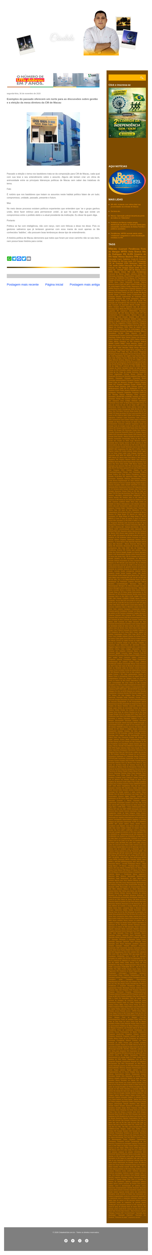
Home (10, 63)
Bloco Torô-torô (124, 411)
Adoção (111, 539)
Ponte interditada (114, 1015)
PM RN (111, 962)
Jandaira (143, 298)
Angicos (116, 331)
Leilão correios (141, 842)
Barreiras (128, 588)
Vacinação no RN (114, 1158)
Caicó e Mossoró (127, 607)
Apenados (143, 552)
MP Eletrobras (120, 855)
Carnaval (122, 294)
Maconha (111, 876)
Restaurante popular (139, 1074)
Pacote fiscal (131, 969)
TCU (116, 1127)
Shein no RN (131, 491)
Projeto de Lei (123, 1038)
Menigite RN (142, 884)
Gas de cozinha (140, 786)
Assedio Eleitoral (114, 560)
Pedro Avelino (125, 390)
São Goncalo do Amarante (136, 302)
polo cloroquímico (122, 506)
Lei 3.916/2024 (130, 836)
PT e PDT (142, 388)
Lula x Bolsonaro (133, 849)
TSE (110, 265)
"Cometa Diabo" (120, 508)
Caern (119, 259)
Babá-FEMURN (130, 579)
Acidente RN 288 (134, 533)
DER (128, 428)
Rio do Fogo (141, 1080)
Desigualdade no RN (124, 701)
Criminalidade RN (118, 682)
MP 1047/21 (142, 853)
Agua (110, 544)
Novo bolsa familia (122, 464)
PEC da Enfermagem (135, 466)
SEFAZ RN (112, 1091)
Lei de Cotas (121, 840)
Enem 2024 (129, 339)
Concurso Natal (126, 653)
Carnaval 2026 (113, 617)
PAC (126, 466)
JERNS (111, 823)
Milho (114, 889)
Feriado (116, 760)
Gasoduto (112, 788)
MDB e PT (142, 345)
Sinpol (116, 1114)
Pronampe (112, 1040)
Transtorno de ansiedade (123, 1143)
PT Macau (137, 290)
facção (111, 1192)
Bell (145, 588)
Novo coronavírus (118, 916)
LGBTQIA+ (129, 830)
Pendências (134, 249)
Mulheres (118, 903)
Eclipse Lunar (141, 716)
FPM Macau (129, 278)
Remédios (112, 396)
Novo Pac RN (127, 914)
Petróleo (129, 470)
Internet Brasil (114, 386)
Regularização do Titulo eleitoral (128, 480)
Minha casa (135, 459)
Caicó (122, 282)
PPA (144, 962)
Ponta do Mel (121, 1013)
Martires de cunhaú (139, 880)
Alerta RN (112, 546)
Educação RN (130, 265)
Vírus (132, 1175)
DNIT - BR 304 (128, 689)
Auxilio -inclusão (114, 571)
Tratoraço (134, 1143)
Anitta (110, 552)
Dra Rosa (143, 712)
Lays (134, 832)
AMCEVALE (133, 311)
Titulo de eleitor (135, 327)
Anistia (144, 550)
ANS (144, 529)
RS (110, 394)
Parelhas (126, 975)
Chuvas (122, 335)
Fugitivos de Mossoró (115, 781)
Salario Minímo (119, 1095)
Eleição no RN (119, 339)
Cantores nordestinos (127, 613)
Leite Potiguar (131, 453)
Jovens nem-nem (140, 826)
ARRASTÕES (113, 531)
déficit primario (118, 1190)
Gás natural (112, 805)
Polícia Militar (141, 1011)
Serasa (124, 491)
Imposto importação (130, 811)
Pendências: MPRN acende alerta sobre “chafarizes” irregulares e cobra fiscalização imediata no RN (128, 235)
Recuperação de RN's (133, 1063)
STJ (139, 485)
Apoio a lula (112, 554)
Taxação (119, 1131)
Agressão (132, 541)
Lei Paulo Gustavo (127, 345)
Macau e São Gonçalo (138, 457)
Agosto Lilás (124, 541)
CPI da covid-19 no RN (131, 602)
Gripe (131, 798)
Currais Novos (129, 374)
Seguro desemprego (115, 1103)
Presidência (112, 1030)
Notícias (111, 300)
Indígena (132, 813)
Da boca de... (116, 211)
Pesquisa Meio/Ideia (139, 990)
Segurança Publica (127, 1101)
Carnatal (125, 368)
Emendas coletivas (127, 733)
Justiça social (137, 451)
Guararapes (121, 802)
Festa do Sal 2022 (114, 769)
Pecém (127, 983)
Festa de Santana (129, 765)
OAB (121, 388)
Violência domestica (139, 1171)
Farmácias (142, 754)
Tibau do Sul (138, 493)
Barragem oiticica (119, 588)
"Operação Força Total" (116, 403)
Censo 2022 (127, 634)
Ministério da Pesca (115, 895)
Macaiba (125, 347)
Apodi (144, 292)
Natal (115, 257)
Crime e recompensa (120, 676)
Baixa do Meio (141, 579)
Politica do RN (117, 261)
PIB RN (127, 958)
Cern (123, 422)
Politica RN (141, 265)
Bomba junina (137, 594)
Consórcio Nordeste (139, 370)
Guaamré (136, 798)
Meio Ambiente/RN (131, 884)
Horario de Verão (131, 805)
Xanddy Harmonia (134, 1177)
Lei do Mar (128, 840)
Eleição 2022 (122, 270)
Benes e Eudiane (125, 590)
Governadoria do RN (115, 445)
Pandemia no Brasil (126, 971)
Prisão (128, 286)
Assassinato (113, 313)
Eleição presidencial (139, 729)
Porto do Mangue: (129, 1017)
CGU (140, 596)
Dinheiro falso (141, 706)
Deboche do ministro (133, 691)
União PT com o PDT (135, 1150)
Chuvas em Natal (131, 422)
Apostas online (130, 554)
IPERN (129, 809)
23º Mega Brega (121, 516)
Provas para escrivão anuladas (135, 1042)
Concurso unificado (124, 424)
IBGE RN (123, 309)
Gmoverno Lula (129, 794)
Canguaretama (114, 335)
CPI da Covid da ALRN (133, 413)
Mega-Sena (121, 884)
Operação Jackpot (115, 935)
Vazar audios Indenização (117, 1162)
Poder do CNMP (128, 1002)
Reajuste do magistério (138, 1061)
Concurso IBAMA (114, 653)
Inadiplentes (112, 813)
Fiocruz (111, 773)
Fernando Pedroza (115, 762)
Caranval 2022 (120, 615)
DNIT (121, 689)
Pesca (144, 988)
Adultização (131, 539)
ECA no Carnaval (124, 714)
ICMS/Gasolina (136, 807)
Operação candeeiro (132, 943)
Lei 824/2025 (113, 834)
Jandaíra (123, 386)
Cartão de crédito (134, 626)
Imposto (121, 811)
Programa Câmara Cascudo (136, 1034)
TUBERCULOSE (114, 1129)
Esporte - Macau (123, 436)
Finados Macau (132, 771)
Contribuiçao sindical (115, 663)
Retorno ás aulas (133, 1078)
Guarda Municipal (126, 447)
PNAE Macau (129, 962)
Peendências (134, 983)
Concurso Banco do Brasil (136, 651)
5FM (129, 520)
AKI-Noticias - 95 (136, 527)
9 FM (118, 525)
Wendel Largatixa (140, 1175)
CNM (122, 288)
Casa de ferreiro (118, 628)
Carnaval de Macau (116, 274)
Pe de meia (132, 468)
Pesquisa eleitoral (114, 994)
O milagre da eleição (120, 922)
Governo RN (113, 290)
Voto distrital (116, 1175)
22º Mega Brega (120, 514)
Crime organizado (115, 374)
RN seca (143, 1053)
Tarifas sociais (141, 1129)
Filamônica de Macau (115, 771)
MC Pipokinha (133, 851)
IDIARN (133, 319)
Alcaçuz (121, 360)
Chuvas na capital (122, 640)
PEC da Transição (122, 954)
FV (141, 436)
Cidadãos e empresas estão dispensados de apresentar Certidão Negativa (127, 645)
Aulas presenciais (114, 565)
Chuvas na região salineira (137, 640)
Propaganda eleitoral (124, 1040)
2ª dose (116, 518)
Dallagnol (111, 691)
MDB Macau (112, 853)
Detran (128, 337)
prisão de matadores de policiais (128, 1202)
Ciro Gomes (142, 422)
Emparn (116, 307)
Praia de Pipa (113, 1021)
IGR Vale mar (117, 809)
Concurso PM (113, 655)
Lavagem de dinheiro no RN (124, 832)
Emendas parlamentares (117, 380)
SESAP (128, 485)
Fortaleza (111, 777)
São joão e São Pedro (120, 1124)
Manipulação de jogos (128, 878)
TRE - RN (121, 1127)
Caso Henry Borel (131, 628)
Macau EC (115, 457)
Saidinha (133, 1093)
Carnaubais (141, 261)
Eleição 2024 (134, 317)
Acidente (143, 405)
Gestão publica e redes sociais (130, 792)
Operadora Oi (141, 922)
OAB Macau (133, 464)
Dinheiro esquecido (129, 706)
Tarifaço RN (112, 1131)
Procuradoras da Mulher (129, 1032)
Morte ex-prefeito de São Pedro (125, 901)
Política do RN (126, 300)
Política (129, 323)
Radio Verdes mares (139, 1057)
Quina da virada (138, 1047)
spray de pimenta (120, 1206)
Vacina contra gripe (134, 1154)
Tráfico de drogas (122, 1145)
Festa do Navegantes (130, 767)
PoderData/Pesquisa (115, 472)
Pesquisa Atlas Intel (115, 990)
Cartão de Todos (123, 626)
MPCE (138, 855)
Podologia (112, 354)
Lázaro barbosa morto (122, 851)
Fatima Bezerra (140, 339)
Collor (122, 649)
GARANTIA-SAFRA (140, 783)
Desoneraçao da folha (115, 704)
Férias (131, 783)
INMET (122, 343)
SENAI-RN (119, 1091)
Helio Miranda (124, 319)
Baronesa (133, 584)
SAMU (123, 485)
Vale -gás (137, 1158)
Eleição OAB (142, 727)
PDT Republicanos (117, 952)
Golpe (137, 794)
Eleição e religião (126, 729)
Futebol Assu (113, 783)
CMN (110, 598)
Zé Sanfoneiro (119, 1181)
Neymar (111, 912)
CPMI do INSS (122, 415)
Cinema (123, 647)
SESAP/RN (120, 396)
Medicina (114, 884)
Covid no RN (130, 426)
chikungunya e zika (127, 504)
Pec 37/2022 (142, 981)
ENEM (121, 265)
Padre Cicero (141, 969)
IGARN (116, 343)
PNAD (122, 962)
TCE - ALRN (135, 1124)
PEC (125, 952)
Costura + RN (118, 674)
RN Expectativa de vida (135, 1051)
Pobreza (119, 1002)
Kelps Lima (141, 319)
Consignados (142, 659)
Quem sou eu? (27, 63)
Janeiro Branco (140, 823)
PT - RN (135, 967)
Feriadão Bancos (140, 760)
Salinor (127, 1095)
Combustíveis (113, 424)
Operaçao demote (127, 924)
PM (145, 960)
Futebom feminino (123, 783)
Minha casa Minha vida (129, 891)
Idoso (116, 811)
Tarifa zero (131, 1129)
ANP (138, 405)
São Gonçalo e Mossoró (129, 1120)
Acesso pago (123, 533)
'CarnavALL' (142, 508)
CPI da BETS (131, 600)
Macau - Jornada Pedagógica (125, 863)
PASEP (128, 950)
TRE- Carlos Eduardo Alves (134, 1127)
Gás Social (142, 802)
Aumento (122, 331)
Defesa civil (116, 695)
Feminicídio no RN (132, 758)
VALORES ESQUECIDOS (123, 495)
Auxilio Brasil (113, 294)
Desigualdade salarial (139, 701)
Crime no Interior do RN (117, 680)
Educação (112, 259)
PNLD (137, 962)
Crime (143, 270)
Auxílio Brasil (116, 364)
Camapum (127, 609)
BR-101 (111, 579)
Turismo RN (135, 398)
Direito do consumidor (125, 708)
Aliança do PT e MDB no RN (135, 360)
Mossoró (142, 257)
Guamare (117, 447)
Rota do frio (112, 1084)
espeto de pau (141, 1190)
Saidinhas (140, 1093)
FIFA (144, 746)
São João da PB (118, 1122)
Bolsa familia (127, 592)
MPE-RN (143, 855)
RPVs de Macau (121, 1055)
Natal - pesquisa (123, 908)
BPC (128, 577)
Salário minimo (135, 1095)
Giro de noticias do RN (138, 443)
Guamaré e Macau (124, 800)
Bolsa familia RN (135, 411)
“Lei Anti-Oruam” (129, 1213)
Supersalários (133, 1118)
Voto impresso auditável (117, 501)
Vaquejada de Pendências (125, 1160)
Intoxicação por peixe (131, 817)
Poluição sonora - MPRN (128, 1011)
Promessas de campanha (137, 1038)
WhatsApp (124, 1177)
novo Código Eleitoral (128, 400)
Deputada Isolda (121, 697)
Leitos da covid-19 (114, 845)
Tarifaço (119, 358)
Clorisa (117, 649)
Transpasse (112, 1141)
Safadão (127, 1093)
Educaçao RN (121, 276)
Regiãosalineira (113, 1072)
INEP (124, 809)
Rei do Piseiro (124, 1072)
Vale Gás (143, 1158)
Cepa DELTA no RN (139, 634)
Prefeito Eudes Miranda (122, 1023)
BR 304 (121, 313)
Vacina (111, 497)
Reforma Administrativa (132, 478)
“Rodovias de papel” (121, 1217)
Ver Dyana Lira (130, 499)
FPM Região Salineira (119, 748)
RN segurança (127, 476)
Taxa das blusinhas (124, 493)
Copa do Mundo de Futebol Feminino (134, 666)
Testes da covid (138, 1135)
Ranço (124, 1059)
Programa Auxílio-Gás (116, 1034)
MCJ (136, 345)
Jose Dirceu (130, 826)
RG (145, 1047)
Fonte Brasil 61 (127, 775)
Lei (145, 386)
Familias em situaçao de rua (129, 754)
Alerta (144, 544)
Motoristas (112, 903)
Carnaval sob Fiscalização (117, 624)
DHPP (117, 689)
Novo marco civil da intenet (129, 918)
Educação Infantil (120, 722)
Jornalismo (112, 826)
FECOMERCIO (129, 746)
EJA (124, 716)
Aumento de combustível (117, 362)
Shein (118, 1110)
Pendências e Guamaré (117, 985)
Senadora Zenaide (115, 1108)
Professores (142, 1032)
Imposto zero (141, 811)
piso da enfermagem (132, 329)
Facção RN (138, 748)
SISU (144, 356)
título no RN (142, 1206)
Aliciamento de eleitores (131, 546)
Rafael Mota (137, 476)
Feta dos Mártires (140, 769)
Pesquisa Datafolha (124, 392)
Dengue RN (120, 430)
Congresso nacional (115, 659)
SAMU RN (142, 1089)
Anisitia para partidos (133, 550)
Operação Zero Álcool (116, 943)
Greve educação (140, 445)
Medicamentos (114, 388)
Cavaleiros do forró (117, 632)
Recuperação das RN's (116, 1063)
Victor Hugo (131, 1169)
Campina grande (114, 611)
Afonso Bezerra (125, 257)
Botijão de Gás (140, 364)
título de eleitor (132, 1206)
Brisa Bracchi (131, 333)
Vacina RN (131, 358)
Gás (136, 802)
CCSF (131, 596)
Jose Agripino (120, 826)
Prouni (131, 354)
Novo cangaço (136, 350)
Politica (123, 286)
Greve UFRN (113, 319)
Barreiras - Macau (137, 588)
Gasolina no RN (126, 341)
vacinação (142, 400)
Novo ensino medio (115, 918)
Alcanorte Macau (135, 544)
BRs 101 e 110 (119, 579)
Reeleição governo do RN (121, 1065)
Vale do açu (112, 1160)
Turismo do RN (114, 1148)
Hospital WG (142, 805)
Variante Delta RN (140, 1160)
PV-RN (124, 969)
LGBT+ (123, 830)
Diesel (131, 432)
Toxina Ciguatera (129, 1139)
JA (138, 821)
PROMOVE (112, 965)
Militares (119, 889)
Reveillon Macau (114, 1080)
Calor (138, 417)
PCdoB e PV (138, 950)
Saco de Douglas (119, 1093)
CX (145, 333)
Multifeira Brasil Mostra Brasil (118, 462)
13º (142, 329)
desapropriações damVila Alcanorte (127, 1188)
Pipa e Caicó (113, 998)
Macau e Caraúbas (134, 872)
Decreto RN (127, 693)
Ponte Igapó (130, 1013)
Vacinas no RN (113, 1156)
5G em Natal (131, 405)
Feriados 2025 (124, 760)
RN (124, 254)
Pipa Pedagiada (141, 996)
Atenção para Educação (127, 562)
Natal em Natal (124, 350)
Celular (127, 419)
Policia (117, 300)
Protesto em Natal (139, 1040)
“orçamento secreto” (134, 1217)
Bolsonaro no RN (114, 594)
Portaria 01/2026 (125, 1015)
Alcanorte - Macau (123, 544)
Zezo (128, 1179)
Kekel (141, 828)
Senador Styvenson (115, 491)
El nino (132, 724)
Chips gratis (119, 638)
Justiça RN (117, 451)
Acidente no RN (114, 537)
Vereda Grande (124, 1166)
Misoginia (126, 895)
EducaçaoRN (119, 720)
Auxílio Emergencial (124, 409)
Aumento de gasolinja (139, 567)
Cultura (138, 685)
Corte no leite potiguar (133, 672)
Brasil (131, 268)
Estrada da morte (134, 436)
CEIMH (136, 596)
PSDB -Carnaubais (115, 967)
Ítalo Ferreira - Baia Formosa (130, 1211)
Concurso (128, 335)
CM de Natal (113, 366)
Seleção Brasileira (129, 1103)
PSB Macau (120, 965)
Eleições (120, 731)
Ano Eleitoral (117, 552)
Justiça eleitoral (127, 451)
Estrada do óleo (130, 741)
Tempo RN (120, 398)
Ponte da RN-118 (140, 1013)
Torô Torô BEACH (130, 1137)
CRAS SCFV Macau (134, 415)
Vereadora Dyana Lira (132, 1164)
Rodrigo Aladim (135, 483)
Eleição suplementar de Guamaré (128, 296)
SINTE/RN (134, 485)
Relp (137, 1072)
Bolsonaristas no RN (139, 592)
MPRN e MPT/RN (114, 861)
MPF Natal (117, 347)
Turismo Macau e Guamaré (137, 1145)
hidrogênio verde (114, 1194)
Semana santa (118, 489)
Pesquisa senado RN (139, 994)
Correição (121, 670)
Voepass (137, 1173)
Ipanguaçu (135, 298)
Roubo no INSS (133, 1084)
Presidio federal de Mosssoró (136, 1028)
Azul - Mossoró (141, 575)
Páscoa (135, 1044)
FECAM (121, 746)
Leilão (124, 453)
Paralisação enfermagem (118, 973)
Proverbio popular (114, 1044)
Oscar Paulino (120, 950)
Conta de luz (113, 372)
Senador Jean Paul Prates (137, 489)
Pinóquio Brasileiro (126, 996)
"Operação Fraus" (132, 508)
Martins (130, 880)
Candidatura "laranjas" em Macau (130, 611)
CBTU (127, 596)
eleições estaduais (140, 504)
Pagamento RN (114, 971)
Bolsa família (130, 313)
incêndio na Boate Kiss (127, 1194)
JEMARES (142, 821)
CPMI (110, 605)
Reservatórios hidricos (122, 1074)
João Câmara (132, 386)
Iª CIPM (137, 449)
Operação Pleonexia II (120, 939)
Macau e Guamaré (133, 309)
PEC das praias (134, 954)
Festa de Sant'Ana (115, 765)
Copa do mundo (128, 668)
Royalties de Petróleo (127, 1087)
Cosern (121, 315)
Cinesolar (129, 647)
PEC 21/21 (112, 954)
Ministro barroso (125, 893)
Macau (113, 248)
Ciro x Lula (136, 647)
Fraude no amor (135, 779)
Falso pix (121, 752)
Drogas (111, 714)
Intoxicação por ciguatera (116, 817)
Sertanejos (112, 1110)
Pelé (110, 470)
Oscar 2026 (112, 950)
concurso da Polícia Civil (131, 1183)
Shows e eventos (126, 1112)
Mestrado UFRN (114, 887)
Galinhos (126, 259)
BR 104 (132, 577)
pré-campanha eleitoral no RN (126, 1204)
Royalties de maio (140, 1087)
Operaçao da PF (114, 924)
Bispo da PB (118, 592)
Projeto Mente (113, 1038)
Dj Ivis (137, 710)
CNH (137, 313)
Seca (140, 1099)
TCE (137, 280)
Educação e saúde (123, 724)
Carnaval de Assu (117, 619)
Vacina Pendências (122, 1154)
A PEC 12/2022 (125, 525)
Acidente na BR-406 (126, 535)
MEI (118, 853)
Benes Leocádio (114, 590)
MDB (117, 455)
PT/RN (111, 969)
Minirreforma (142, 891)
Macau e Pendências (123, 874)
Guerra (134, 447)
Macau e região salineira (118, 321)
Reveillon (143, 1078)
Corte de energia (119, 426)
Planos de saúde (140, 1000)
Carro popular (136, 624)
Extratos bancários (140, 744)
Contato (46, 63)
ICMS (137, 268)
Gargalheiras (126, 786)
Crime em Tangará (125, 678)
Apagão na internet (133, 552)
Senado (125, 489)
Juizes (118, 828)
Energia (136, 282)
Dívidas (116, 714)
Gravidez (133, 796)
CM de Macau (134, 270)
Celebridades (118, 634)
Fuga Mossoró (135, 440)
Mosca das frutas (140, 901)
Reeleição (120, 478)
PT (126, 280)
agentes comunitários (133, 1181)
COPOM (143, 598)
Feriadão (132, 760)
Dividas (117, 710)
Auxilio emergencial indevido (130, 571)
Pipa (134, 996)
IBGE (119, 280)
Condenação (142, 657)
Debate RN (112, 430)
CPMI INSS (116, 605)
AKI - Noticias (125, 527)
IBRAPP (111, 449)
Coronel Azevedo (140, 668)
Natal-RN (142, 263)
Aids (114, 544)
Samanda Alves (113, 487)
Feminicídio (117, 438)
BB (123, 364)
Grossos (111, 447)
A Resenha (134, 525)
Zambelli (143, 1177)
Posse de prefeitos (127, 1019)
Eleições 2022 (141, 288)
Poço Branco (126, 474)
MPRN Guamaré (130, 859)
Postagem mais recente (23, 284)
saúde (115, 265)
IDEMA (138, 384)
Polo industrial (141, 1009)
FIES (144, 296)
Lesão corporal (133, 845)
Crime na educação (139, 678)
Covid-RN (142, 372)
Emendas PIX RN (114, 733)
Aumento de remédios (116, 569)
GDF (110, 786)
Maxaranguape (131, 882)
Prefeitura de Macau (126, 1026)
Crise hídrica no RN (132, 682)
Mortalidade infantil (136, 897)
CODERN (125, 598)
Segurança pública (126, 325)
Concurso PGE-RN (139, 653)
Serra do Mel (138, 325)
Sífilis (129, 1124)
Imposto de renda (123, 298)
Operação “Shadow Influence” (126, 945)
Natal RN (135, 321)
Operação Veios (128, 941)
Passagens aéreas (127, 977)
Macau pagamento (139, 874)
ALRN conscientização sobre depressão (128, 529)
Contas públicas (140, 661)
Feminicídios (126, 438)
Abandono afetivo (126, 531)
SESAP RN (131, 280)
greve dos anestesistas (138, 1192)
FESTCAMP (138, 746)
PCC (132, 950)
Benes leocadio (129, 364)
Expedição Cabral (127, 744)
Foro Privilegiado (140, 775)
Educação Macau (122, 434)
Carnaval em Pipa (139, 621)
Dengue (125, 268)
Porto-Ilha (143, 1017)
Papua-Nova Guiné (139, 971)
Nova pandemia (118, 914)
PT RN (116, 468)
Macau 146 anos (114, 868)
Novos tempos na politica (132, 920)
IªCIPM (134, 821)
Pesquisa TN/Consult (116, 992)
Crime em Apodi (133, 676)
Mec (122, 280)
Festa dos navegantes (127, 769)
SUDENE (128, 396)
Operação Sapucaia (115, 941)
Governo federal (140, 341)
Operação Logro (140, 935)
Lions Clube (112, 847)
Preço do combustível (125, 1030)
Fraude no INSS (123, 440)
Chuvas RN (113, 278)
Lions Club (142, 845)
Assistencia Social (140, 560)
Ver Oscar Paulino (118, 1164)
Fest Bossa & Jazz (139, 762)
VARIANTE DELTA (139, 495)
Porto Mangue (114, 1017)
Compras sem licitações (117, 651)
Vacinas (143, 1154)
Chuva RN (127, 638)
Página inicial (54, 284)
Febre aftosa (113, 341)
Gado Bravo (117, 786)
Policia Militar (118, 1004)
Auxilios (128, 573)
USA (118, 1150)
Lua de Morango (133, 847)
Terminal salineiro (117, 1135)
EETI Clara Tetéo (136, 714)
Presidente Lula (121, 1028)
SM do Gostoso (135, 1091)
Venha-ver (122, 499)
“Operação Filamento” (125, 1215)
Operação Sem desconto (117, 466)
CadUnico (118, 607)
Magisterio (112, 459)
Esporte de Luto (119, 741)
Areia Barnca (131, 407)
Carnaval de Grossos (130, 619)
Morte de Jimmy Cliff (128, 899)
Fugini (144, 779)
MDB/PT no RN (132, 455)
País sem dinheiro (131, 981)
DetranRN (128, 282)
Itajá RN (131, 449)
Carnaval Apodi (135, 617)
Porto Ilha (143, 1015)
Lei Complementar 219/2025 (128, 838)
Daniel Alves (134, 428)
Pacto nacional (124, 468)
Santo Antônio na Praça (120, 1099)
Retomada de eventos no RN (136, 1076)
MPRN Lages (141, 859)
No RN (125, 912)
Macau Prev (137, 870)
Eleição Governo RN (130, 727)
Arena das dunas (116, 556)
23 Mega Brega (129, 403)
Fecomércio (112, 756)
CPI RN (143, 313)
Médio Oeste (113, 908)
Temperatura (119, 1133)
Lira (126, 847)
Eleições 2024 (141, 434)
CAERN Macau (140, 276)
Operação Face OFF (132, 931)
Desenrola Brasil (115, 317)
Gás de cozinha (139, 307)
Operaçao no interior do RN (118, 927)
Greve (117, 284)
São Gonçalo (116, 1120)
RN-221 (111, 1055)
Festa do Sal (141, 767)
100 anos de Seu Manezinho (128, 510)
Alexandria (119, 546)
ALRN (130, 254)
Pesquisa (142, 352)
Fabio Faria (130, 748)
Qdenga (119, 1047)
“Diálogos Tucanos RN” (116, 1213)
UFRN (111, 282)
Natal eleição (132, 462)
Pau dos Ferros (132, 352)
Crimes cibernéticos (132, 680)
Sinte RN (122, 1114)
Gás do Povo (141, 447)
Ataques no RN (114, 562)
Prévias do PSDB (126, 1044)
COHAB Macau (134, 598)
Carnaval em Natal (125, 621)
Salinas (143, 485)
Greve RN (125, 272)
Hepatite (123, 805)
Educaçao (112, 276)
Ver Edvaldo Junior (132, 1162)
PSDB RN (138, 284)
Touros (124, 358)
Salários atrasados (121, 1097)
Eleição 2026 (132, 434)
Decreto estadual (131, 376)
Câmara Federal (121, 428)
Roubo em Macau (122, 1084)
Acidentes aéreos (125, 537)
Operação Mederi (114, 937)
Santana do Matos (139, 396)
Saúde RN (137, 292)
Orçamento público (140, 948)
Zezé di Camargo (137, 1179)
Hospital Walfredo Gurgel (126, 384)
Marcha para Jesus (121, 880)
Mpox (116, 350)
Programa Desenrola (115, 1036)
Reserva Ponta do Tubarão (121, 483)
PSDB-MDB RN (127, 967)
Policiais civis (127, 472)
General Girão (117, 790)
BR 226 (138, 577)
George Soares (124, 443)
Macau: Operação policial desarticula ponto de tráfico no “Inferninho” (128, 217)
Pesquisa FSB (127, 990)
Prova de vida (139, 354)
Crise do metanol (140, 426)
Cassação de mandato (130, 630)
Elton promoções (140, 731)
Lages (144, 451)
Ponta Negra (113, 1013)
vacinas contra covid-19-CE (117, 1209)
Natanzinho (118, 910)
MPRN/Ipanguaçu (126, 861)
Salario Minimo (114, 325)
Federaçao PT (121, 756)
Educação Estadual (131, 720)
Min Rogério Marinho (123, 459)
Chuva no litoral (136, 638)
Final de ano (142, 771)
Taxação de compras (139, 1131)
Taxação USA (127, 1131)
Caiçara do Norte (115, 368)
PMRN (117, 962)
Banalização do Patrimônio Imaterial (121, 581)
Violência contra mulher (123, 1171)
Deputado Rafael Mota (117, 337)
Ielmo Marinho (131, 343)
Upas (144, 1150)
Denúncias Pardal (131, 430)
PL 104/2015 (115, 960)
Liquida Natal (121, 847)
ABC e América (116, 527)
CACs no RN (119, 596)
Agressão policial (140, 541)
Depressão (112, 697)
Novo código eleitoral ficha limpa (135, 916)
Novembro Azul (141, 462)
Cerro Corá (112, 636)
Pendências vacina (133, 985)
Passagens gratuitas (139, 977)
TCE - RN (143, 1124)
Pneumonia (112, 1002)
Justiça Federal (126, 828)
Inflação (111, 815)
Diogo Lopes (113, 708)
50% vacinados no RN (120, 520)
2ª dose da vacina (126, 518)
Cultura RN (112, 428)
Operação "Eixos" (133, 927)
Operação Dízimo (120, 931)
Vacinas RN (118, 497)
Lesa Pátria (124, 845)
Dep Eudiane (126, 695)
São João (112, 358)
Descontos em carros (127, 699)
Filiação (125, 771)
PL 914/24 (140, 960)
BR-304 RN (138, 409)
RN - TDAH (130, 1049)
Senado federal (114, 1105)
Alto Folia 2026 (123, 548)
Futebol (143, 440)
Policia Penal (128, 1004)
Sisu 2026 (128, 1114)
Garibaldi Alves (113, 443)
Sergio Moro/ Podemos (129, 1108)
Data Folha (142, 428)
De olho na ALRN (120, 691)
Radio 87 (129, 1057)
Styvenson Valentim (122, 1118)
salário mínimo (133, 506)
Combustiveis (137, 294)
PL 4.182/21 (132, 960)
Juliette (140, 343)
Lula (133, 272)
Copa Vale (117, 666)
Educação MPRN (132, 722)
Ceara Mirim (129, 632)
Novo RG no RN (137, 914)
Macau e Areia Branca (121, 872)
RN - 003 (123, 1049)
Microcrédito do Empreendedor (130, 887)
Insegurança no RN (125, 290)
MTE (138, 861)
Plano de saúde (135, 998)
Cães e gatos (120, 687)
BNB (132, 409)
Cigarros (117, 647)
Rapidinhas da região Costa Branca (128, 356)
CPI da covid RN (118, 602)
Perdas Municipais (123, 988)
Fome (118, 775)
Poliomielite (136, 472)
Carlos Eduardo (129, 288)
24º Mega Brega (133, 516)
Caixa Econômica (129, 417)
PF (136, 278)
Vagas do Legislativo (126, 1158)
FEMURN (121, 278)
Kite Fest (117, 830)
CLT (144, 596)
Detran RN (142, 274)
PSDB (132, 284)
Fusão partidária (141, 781)
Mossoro (143, 459)
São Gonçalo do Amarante (119, 305)
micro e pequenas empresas (127, 1198)
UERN (111, 288)
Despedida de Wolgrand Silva (132, 704)
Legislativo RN (141, 832)
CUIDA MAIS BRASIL (136, 605)
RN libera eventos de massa (131, 1053)
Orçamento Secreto (126, 948)
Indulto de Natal (123, 813)
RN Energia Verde (114, 1049)
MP (121, 853)
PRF (118, 352)
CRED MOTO (124, 605)
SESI (125, 1091)
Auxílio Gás (136, 573)
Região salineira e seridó (136, 1070)
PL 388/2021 (124, 960)
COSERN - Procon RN (116, 600)
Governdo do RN (128, 445)
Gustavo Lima (129, 802)
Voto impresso (125, 1175)
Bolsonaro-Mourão (126, 594)
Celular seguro (134, 419)
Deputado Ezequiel (123, 378)
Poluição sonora (114, 1011)
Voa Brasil (139, 358)
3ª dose (135, 518)
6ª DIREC (135, 520)
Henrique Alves (114, 309)
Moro (128, 897)
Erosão (111, 741)
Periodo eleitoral (135, 988)
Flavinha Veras (126, 773)
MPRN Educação (119, 859)
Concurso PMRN (134, 655)
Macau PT (129, 870)
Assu (116, 282)
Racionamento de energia (117, 1057)
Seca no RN (131, 487)
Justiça (140, 386)
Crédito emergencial (129, 685)
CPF (124, 600)
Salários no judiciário (135, 1097)
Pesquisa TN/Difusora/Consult (135, 992)
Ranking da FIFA (115, 1059)
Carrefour (129, 624)
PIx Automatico (135, 958)
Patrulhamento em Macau (117, 981)
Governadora (113, 796)
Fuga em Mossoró (120, 382)
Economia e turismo (116, 718)
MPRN (124, 251)
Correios (136, 335)
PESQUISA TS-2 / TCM (126, 956)
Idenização (135, 809)
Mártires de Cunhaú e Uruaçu (122, 906)
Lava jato (111, 832)
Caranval (111, 615)
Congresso (135, 424)
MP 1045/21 (126, 853)
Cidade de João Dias (130, 643)
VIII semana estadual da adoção (121, 1152)
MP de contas (130, 855)
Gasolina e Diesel (131, 788)
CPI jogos (143, 602)
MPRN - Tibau (128, 857)
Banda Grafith (135, 305)
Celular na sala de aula (137, 368)
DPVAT (135, 689)
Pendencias (141, 272)
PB (125, 388)
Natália (125, 910)
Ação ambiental (121, 577)
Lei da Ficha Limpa (115, 453)
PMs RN (111, 468)
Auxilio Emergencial (134, 362)
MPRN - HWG (119, 857)
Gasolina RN (120, 788)
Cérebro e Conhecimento (133, 687)
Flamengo (117, 773)
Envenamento (135, 739)
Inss (125, 261)
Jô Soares (135, 828)
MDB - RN (142, 851)
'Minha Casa (113, 510)
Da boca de (120, 376)
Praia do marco (124, 1021)
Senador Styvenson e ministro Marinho (133, 1105)
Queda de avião (128, 1047)
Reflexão (137, 1065)
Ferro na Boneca (126, 762)
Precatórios (135, 474)
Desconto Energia (114, 699)
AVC (119, 531)
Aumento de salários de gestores (135, 569)
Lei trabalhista (137, 840)
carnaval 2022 (118, 329)
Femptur (111, 760)
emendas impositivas (129, 1190)
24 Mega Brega (139, 403)
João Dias (112, 828)
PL (142, 958)
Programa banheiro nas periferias (134, 1036)
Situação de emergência (117, 302)
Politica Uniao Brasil (134, 1007)
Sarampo (112, 398)
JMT (116, 823)
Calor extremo (118, 609)
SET (128, 1091)
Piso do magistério (119, 323)
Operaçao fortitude (140, 924)
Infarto (138, 813)
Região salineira (131, 274)
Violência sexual (128, 1173)
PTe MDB (117, 969)
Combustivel (113, 315)
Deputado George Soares (137, 697)
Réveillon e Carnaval (131, 1089)
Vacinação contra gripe (126, 1156)
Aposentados (121, 554)
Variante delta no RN (130, 497)
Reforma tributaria (125, 1068)
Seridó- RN (142, 1108)
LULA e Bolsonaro (140, 830)
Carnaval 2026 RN (124, 617)
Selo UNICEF (141, 1103)
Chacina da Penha (134, 636)
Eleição (125, 317)
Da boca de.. (142, 689)
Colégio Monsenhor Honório (136, 649)
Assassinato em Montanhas (136, 558)
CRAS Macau (141, 366)
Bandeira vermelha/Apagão (118, 584)
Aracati (137, 554)
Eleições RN (128, 731)
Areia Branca (134, 251)
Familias (116, 754)
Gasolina (129, 307)
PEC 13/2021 (131, 952)
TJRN (126, 327)
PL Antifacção (132, 388)
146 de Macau (122, 512)
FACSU (115, 746)
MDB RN (123, 455)
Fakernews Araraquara (120, 750)
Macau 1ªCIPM (125, 868)
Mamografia (131, 876)
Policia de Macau (140, 1004)
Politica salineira (121, 1009)
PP (141, 962)
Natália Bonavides (135, 910)
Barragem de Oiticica (126, 586)
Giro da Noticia (119, 794)
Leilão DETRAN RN (121, 842)
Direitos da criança (139, 708)
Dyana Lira (135, 337)
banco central (118, 1183)
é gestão (143, 1211)
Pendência (142, 983)
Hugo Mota (112, 807)
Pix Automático (124, 998)
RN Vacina (118, 1053)
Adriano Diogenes (120, 539)
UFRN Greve (129, 1148)
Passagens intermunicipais (136, 979)
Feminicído (142, 758)
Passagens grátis (116, 979)
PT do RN (142, 967)
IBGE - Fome (126, 807)
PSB (123, 352)
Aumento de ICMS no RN (129, 565)
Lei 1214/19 (121, 836)
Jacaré (121, 823)
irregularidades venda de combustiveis (126, 1196)
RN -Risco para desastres (117, 1051)
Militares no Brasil (129, 889)
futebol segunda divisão (121, 1192)
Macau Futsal (113, 870)
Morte (129, 321)
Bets (144, 409)
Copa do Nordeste (115, 668)
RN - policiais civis (140, 1049)
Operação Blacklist (132, 929)
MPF (128, 284)
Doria (115, 712)
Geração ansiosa (128, 790)
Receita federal (118, 394)
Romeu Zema (141, 1082)
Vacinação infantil (140, 1156)
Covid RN (142, 335)
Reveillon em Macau (128, 1080)
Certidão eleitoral (121, 636)
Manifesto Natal (114, 878)
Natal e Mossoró (135, 908)
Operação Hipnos (140, 933)
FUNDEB (112, 298)
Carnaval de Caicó (118, 419)
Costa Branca (131, 315)
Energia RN (133, 737)
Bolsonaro (133, 263)
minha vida (112, 506)
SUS (131, 292)
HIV (114, 384)
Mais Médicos (121, 876)
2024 (128, 512)
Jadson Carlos (129, 823)
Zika (136, 501)
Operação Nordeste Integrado (129, 937)
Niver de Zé (118, 912)
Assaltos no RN (120, 558)
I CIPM (119, 807)
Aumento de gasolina (124, 567)
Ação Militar (112, 577)
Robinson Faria (113, 1082)
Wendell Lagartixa (114, 1177)
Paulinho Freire (114, 390)
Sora (135, 1116)
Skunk (132, 1116)
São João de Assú (130, 1122)
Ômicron (117, 288)
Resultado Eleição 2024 (117, 1076)
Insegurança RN (123, 449)
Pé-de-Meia (118, 476)
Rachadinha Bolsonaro (138, 1055)
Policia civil (125, 292)
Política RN (117, 474)
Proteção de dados (115, 1042)
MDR (110, 347)
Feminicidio (121, 758)
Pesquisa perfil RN (126, 994)
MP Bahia (112, 855)
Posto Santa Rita (140, 1019)
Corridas (122, 672)
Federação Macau (132, 756)
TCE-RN (115, 493)
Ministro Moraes (114, 893)
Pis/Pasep (117, 292)
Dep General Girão (139, 695)
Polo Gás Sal (131, 1009)
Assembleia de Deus (127, 560)
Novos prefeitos (118, 920)
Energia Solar (113, 436)
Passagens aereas (114, 977)
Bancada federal (140, 581)
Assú (130, 261)
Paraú (120, 975)
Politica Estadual (114, 1007)
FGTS (122, 307)
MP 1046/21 (134, 853)
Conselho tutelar (125, 370)
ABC (139, 525)
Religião (132, 1072)
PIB (124, 958)
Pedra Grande (141, 468)
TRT (144, 1127)
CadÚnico (119, 417)
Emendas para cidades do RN (119, 735)
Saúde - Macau (133, 1099)
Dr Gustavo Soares (140, 432)
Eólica (110, 746)
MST (134, 861)
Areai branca (121, 407)
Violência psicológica (115, 1173)
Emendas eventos (140, 733)
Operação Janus (128, 935)
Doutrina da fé (134, 712)
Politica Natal (124, 1007)
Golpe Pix (143, 794)
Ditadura (111, 710)
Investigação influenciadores (123, 819)
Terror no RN (128, 1135)
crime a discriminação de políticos (127, 1186)
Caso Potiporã (118, 630)
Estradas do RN (141, 741)
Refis (132, 1065)
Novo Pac (112, 464)
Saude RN (142, 300)
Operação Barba (120, 929)
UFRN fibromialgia (140, 1148)
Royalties (117, 485)
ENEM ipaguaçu (132, 716)
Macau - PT (117, 866)
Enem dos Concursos (121, 737)
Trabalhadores (141, 1139)
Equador (143, 739)
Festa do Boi (135, 438)
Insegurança (118, 815)
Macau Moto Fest (125, 457)
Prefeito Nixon (135, 1023)
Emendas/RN (135, 735)
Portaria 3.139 (135, 1015)
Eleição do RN (114, 729)
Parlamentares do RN (138, 975)
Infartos (143, 813)
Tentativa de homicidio (131, 1133)
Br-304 (120, 333)
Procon (117, 1032)
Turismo (127, 398)
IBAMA (111, 343)
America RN (121, 550)
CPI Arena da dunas (119, 413)
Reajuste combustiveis (123, 1061)
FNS (110, 748)
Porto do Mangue (122, 354)
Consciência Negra (129, 659)
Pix (141, 268)
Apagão (123, 552)
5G (145, 358)
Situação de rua (124, 1116)
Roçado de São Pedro (116, 1089)
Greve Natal (125, 798)
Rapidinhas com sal (135, 1059)
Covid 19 (142, 315)
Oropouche (142, 945)
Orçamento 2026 (114, 948)
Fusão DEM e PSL (129, 781)
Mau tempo (122, 882)
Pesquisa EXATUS (139, 392)
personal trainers (134, 1200)
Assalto (111, 558)
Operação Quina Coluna (137, 939)
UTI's (121, 1150)
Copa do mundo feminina (128, 372)
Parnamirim (142, 278)
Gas (132, 786)
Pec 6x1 (111, 983)
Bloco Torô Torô (114, 411)
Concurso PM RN (123, 655)
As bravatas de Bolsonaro (137, 556)
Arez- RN (125, 556)
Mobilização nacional (119, 897)
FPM (136, 257)
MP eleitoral (142, 455)
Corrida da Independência (133, 670)
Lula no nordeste (120, 849)
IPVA (144, 384)
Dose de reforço (123, 712)
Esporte (143, 317)
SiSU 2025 (136, 1112)
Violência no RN (141, 499)
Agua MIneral (113, 360)
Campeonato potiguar (139, 609)
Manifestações (141, 876)
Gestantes (137, 790)
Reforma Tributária (139, 323)
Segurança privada (140, 1101)
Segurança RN (137, 286)
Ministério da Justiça (139, 893)
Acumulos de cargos (139, 537)
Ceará (129, 294)
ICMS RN (122, 284)
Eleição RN (113, 280)
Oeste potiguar (132, 922)
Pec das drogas (120, 983)
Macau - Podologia (128, 866)
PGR (144, 466)
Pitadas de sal (140, 470)
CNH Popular (117, 598)
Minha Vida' (118, 891)
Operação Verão (140, 941)
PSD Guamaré (141, 965)
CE (140, 333)
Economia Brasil (139, 378)
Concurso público (130, 657)
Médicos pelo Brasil (139, 906)
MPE (110, 457)
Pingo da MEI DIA (114, 996)
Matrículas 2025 (114, 882)
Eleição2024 (112, 731)
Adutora (138, 539)
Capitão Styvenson (140, 613)
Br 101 (144, 411)
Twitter (122, 1148)
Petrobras (130, 276)
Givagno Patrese (134, 382)
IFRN (126, 263)
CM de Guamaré (116, 263)
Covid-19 (134, 259)
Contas (131, 661)
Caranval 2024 (130, 615)
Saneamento (123, 487)
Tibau (132, 493)
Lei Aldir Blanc (113, 838)
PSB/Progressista (130, 965)
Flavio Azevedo (136, 773)
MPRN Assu (137, 857)
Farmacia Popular (132, 380)
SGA (135, 300)
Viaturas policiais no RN (120, 1169)
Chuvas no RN (115, 268)
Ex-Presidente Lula (115, 744)
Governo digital (123, 796)
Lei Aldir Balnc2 (141, 836)
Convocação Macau (129, 663)
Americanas (112, 407)
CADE (111, 413)
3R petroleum (122, 311)
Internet (143, 815)
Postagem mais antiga (85, 284)
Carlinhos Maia (141, 615)
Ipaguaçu (135, 819)
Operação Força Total (125, 933)
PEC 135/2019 (141, 952)
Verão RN (133, 1166)
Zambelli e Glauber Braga (117, 1179)
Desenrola (118, 432)
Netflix (144, 910)
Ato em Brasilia (141, 562)
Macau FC (134, 868)
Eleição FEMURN (117, 727)
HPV (118, 805)
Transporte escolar (123, 1141)
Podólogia (138, 1002)
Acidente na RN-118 (139, 535)
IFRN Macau (114, 272)
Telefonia (111, 1133)
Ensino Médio (124, 739)
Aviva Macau (132, 575)
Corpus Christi (113, 670)
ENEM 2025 (112, 434)
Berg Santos (136, 590)
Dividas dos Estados (127, 710)
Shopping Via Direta (126, 1110)
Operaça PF (142, 464)
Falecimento (131, 750)
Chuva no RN (113, 370)
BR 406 (143, 577)
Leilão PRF (132, 842)
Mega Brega (134, 347)
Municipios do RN (127, 903)
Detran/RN (125, 432)
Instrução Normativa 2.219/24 (131, 815)
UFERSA (143, 280)
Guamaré (122, 249)
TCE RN (111, 1127)
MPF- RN (112, 857)
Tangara (123, 1129)
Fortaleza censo (120, 777)
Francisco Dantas (132, 777)
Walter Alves (130, 501)
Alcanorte (142, 311)
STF (134, 261)
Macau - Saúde (140, 866)
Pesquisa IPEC (119, 470)
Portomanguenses (114, 1019)
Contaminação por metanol (118, 661)
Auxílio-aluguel (122, 575)
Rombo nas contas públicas (128, 1082)
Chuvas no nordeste (115, 643)
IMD (115, 449)
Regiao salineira (119, 1070)
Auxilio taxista (120, 573)
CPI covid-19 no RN (127, 366)
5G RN (122, 405)
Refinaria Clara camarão (136, 394)
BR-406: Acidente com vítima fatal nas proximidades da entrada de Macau (126, 205)
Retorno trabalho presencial (118, 1078)
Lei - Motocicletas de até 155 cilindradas (130, 834)
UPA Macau (112, 1150)
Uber (125, 1150)
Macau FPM (142, 868)
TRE (144, 286)
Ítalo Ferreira (117, 1211)
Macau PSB (121, 870)
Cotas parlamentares (130, 674)
